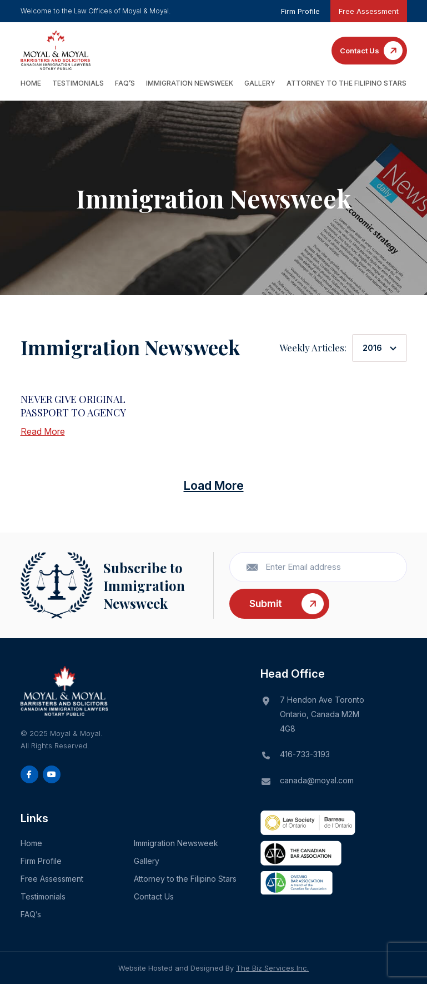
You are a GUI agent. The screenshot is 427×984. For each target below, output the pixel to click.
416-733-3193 (305, 754)
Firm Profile (300, 11)
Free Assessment (369, 11)
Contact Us (359, 50)
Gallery (259, 83)
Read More (43, 431)
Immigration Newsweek (189, 83)
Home (31, 83)
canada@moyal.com (317, 780)
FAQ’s (125, 83)
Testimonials (78, 83)
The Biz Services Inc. (272, 967)
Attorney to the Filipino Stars (346, 83)
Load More (214, 485)
